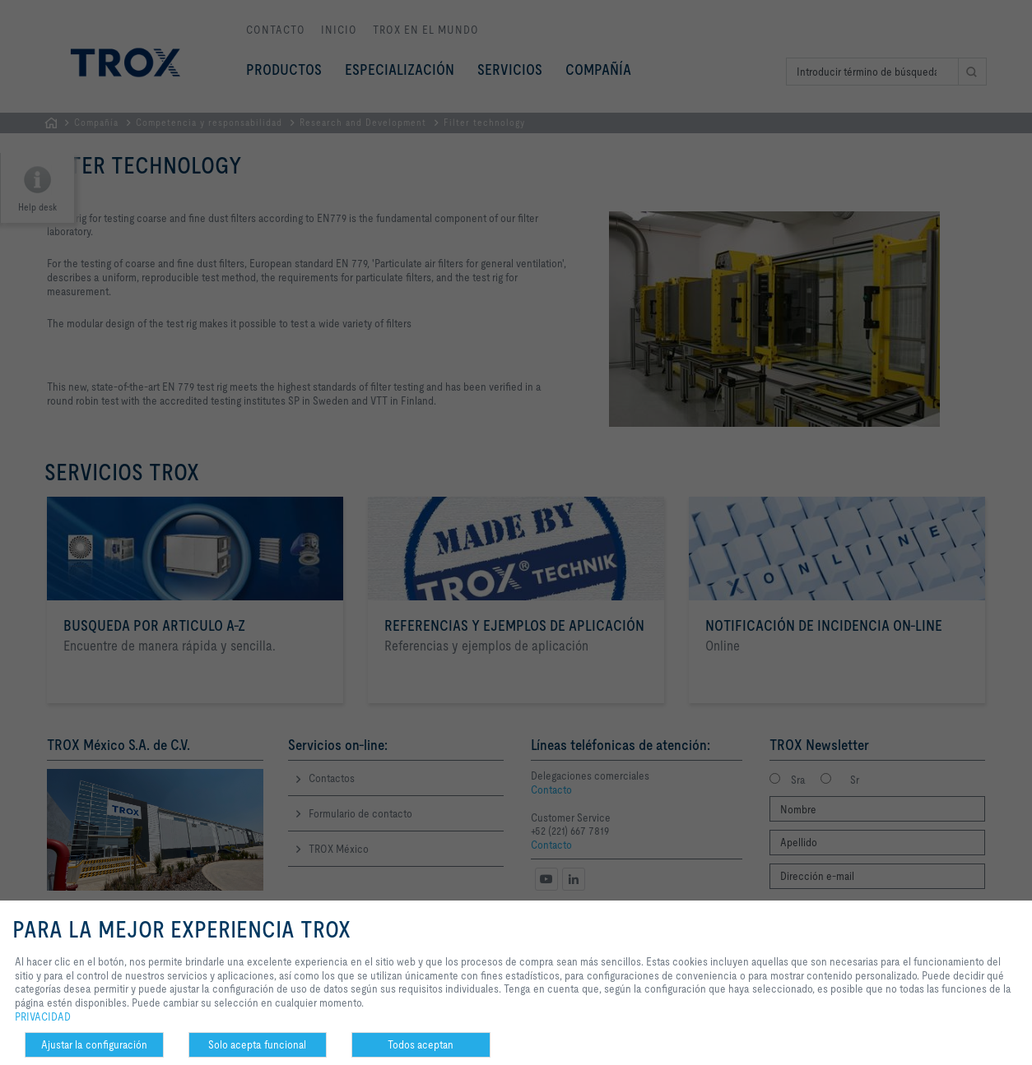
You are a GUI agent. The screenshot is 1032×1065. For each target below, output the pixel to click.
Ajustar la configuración (94, 1044)
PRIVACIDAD (43, 1016)
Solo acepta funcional (257, 1044)
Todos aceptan (420, 1044)
